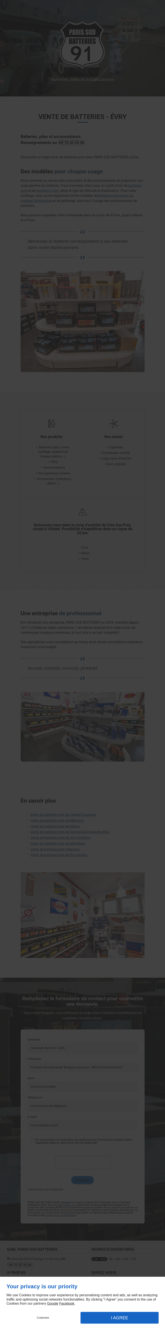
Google (52, 1303)
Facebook (66, 1303)
